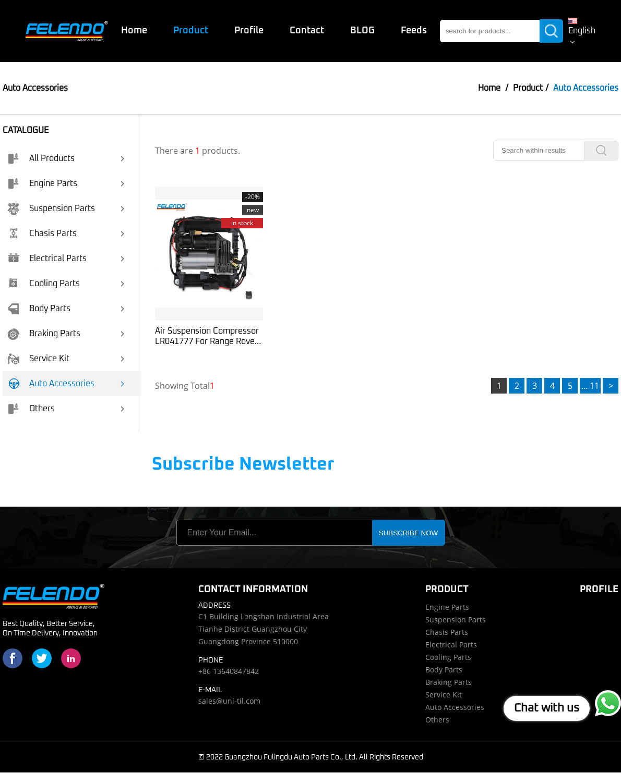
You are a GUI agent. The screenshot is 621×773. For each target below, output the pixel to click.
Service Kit (38, 359)
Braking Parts (44, 334)
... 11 (590, 386)
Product (190, 31)
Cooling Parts (44, 284)
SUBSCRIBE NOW (408, 533)
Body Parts (39, 309)
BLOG (362, 31)
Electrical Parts (47, 259)
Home (134, 31)
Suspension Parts (51, 209)
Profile (248, 31)
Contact (306, 31)
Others (31, 409)
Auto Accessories (51, 384)
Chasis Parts (42, 234)
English (581, 31)
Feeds (413, 31)
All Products (41, 159)
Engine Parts (42, 184)
